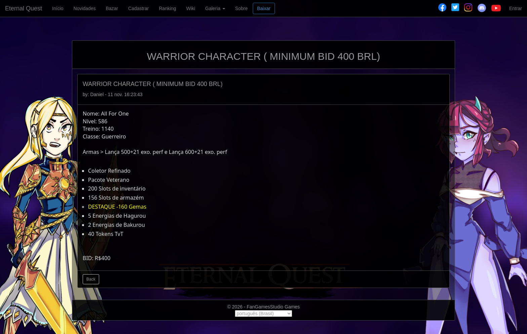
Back (90, 279)
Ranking (167, 8)
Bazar (112, 8)
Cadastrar (138, 8)
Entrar (515, 8)
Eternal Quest (23, 8)
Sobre (241, 8)
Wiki (190, 8)
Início (57, 8)
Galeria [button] (215, 8)
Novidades (85, 8)
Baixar (264, 8)
